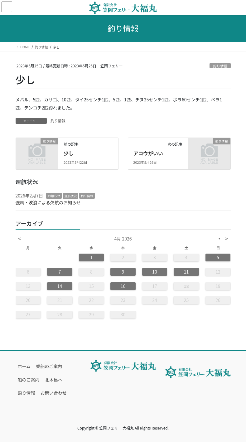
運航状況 (70, 195)
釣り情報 (220, 65)
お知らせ (54, 195)
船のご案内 (29, 379)
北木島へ (53, 379)
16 (123, 286)
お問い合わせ (54, 393)
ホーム (24, 366)
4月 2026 (123, 239)
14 (59, 286)
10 (154, 272)
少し (69, 153)
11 (186, 272)
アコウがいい (148, 153)
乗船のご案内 (49, 366)
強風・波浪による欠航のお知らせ (48, 202)
